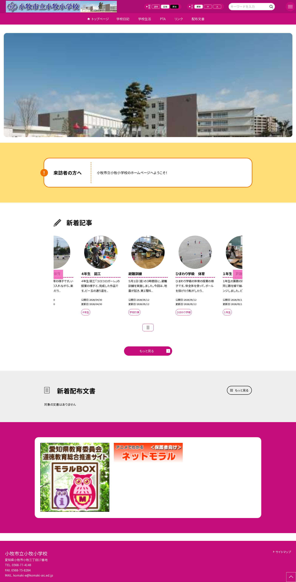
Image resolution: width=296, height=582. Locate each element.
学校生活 (144, 18)
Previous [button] (58, 274)
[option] (148, 85)
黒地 (174, 6)
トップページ (100, 18)
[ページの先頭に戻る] (291, 577)
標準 (199, 6)
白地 (165, 6)
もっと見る (146, 350)
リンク (178, 18)
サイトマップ (283, 552)
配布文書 (198, 18)
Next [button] (237, 274)
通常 (156, 6)
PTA (163, 18)
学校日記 (122, 18)
